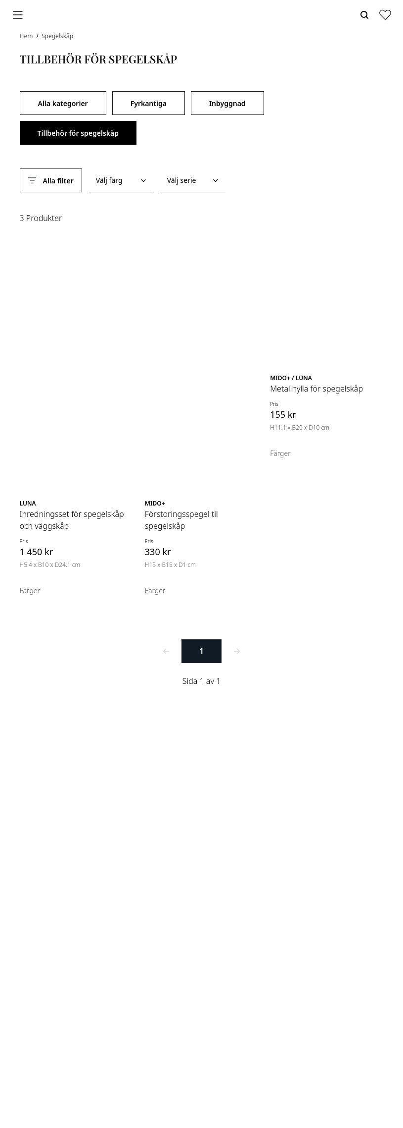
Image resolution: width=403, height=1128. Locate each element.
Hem (27, 36)
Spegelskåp (57, 36)
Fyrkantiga (149, 103)
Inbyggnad (227, 103)
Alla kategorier (63, 103)
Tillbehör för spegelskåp (78, 133)
